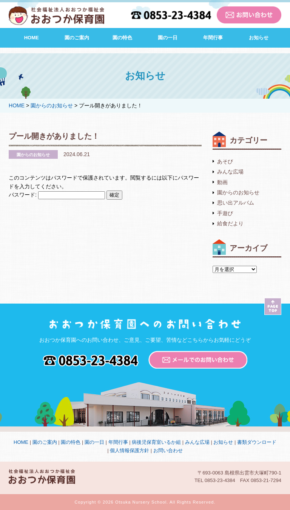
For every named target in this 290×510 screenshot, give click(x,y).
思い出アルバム (235, 203)
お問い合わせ (168, 450)
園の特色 (122, 37)
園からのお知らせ (238, 192)
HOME (31, 37)
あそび (225, 161)
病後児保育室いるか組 (156, 442)
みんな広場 (230, 172)
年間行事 (213, 37)
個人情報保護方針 (129, 450)
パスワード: (57, 195)
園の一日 (167, 37)
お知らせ (258, 37)
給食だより (230, 223)
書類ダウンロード (256, 442)
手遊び (225, 213)
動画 (222, 182)
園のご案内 (77, 37)
